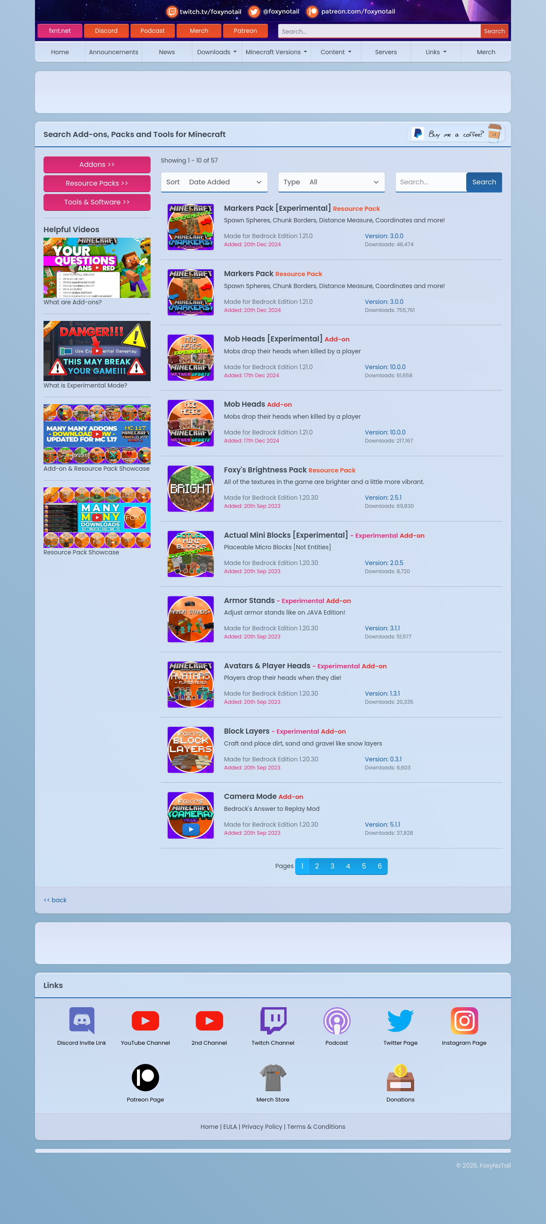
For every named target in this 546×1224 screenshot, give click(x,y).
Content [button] (333, 52)
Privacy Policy (262, 1126)
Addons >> (97, 164)
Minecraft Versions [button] (274, 52)
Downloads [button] (214, 52)
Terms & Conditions (316, 1126)
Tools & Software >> (97, 202)
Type (292, 182)
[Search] (379, 31)
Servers (386, 52)
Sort (173, 182)
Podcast (153, 30)
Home (60, 52)
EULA (230, 1126)
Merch (199, 30)
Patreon (245, 30)
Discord (106, 30)
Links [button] (433, 52)
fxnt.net (60, 30)
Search (494, 31)
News (167, 52)
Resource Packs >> (97, 183)
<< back (55, 900)
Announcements (113, 52)
